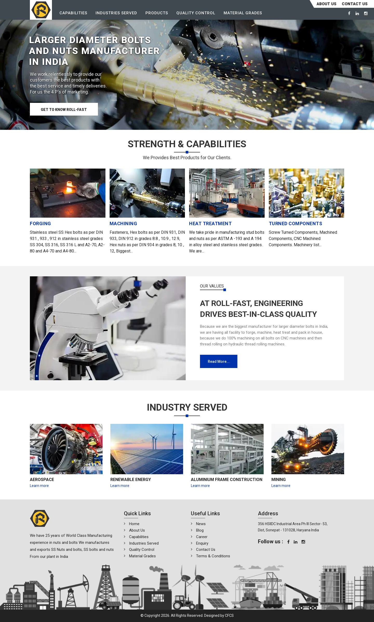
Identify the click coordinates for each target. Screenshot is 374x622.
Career (202, 536)
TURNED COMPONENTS (296, 223)
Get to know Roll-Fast (64, 110)
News (201, 523)
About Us (326, 4)
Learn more (39, 486)
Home (134, 523)
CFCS (229, 615)
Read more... (219, 361)
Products (157, 13)
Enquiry (202, 543)
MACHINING (123, 223)
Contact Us (205, 549)
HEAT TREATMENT (210, 223)
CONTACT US (355, 4)
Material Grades (243, 13)
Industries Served (116, 13)
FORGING (40, 223)
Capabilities (74, 13)
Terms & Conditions (213, 556)
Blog (200, 530)
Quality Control (196, 13)
